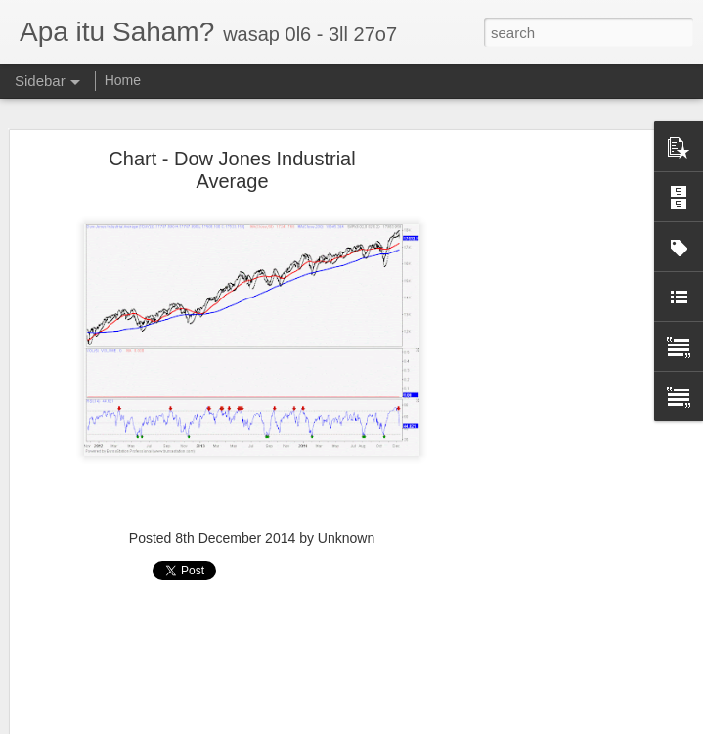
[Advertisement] (251, 659)
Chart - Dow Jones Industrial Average (232, 164)
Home (123, 80)
